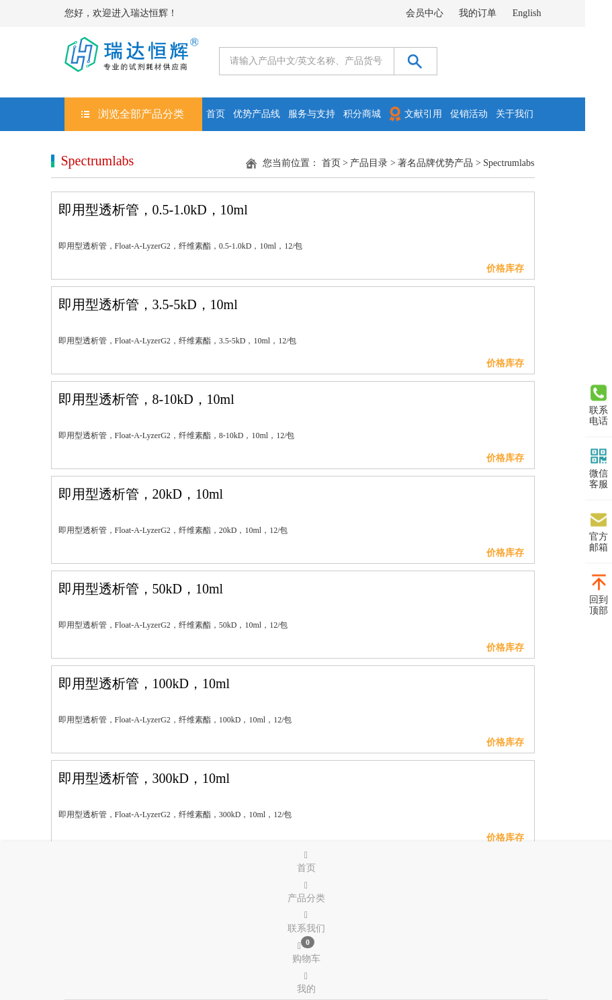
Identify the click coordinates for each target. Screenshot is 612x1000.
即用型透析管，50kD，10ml (141, 588)
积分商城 (362, 114)
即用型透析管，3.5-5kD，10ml (148, 304)
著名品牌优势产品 (435, 163)
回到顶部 (598, 595)
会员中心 (424, 13)
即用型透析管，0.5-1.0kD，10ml (153, 209)
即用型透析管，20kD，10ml (141, 494)
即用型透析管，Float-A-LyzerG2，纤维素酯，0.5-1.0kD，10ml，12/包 (180, 246)
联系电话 (598, 405)
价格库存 (505, 268)
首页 (215, 114)
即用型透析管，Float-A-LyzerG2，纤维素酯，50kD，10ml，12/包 (173, 625)
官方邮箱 (598, 531)
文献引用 (414, 113)
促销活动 (469, 114)
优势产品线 (256, 114)
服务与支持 (311, 114)
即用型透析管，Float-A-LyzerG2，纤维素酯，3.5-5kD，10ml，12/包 (177, 340)
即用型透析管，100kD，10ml (144, 683)
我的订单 (477, 13)
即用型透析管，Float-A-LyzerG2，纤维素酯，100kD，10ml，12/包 (175, 719)
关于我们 (514, 114)
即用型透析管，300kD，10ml (144, 778)
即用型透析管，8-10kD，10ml (146, 399)
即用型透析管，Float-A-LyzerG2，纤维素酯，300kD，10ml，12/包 (175, 814)
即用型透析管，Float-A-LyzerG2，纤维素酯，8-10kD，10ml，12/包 (176, 435)
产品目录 (369, 163)
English (527, 13)
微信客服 (598, 468)
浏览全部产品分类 (141, 114)
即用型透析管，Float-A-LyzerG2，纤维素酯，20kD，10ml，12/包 (173, 530)
